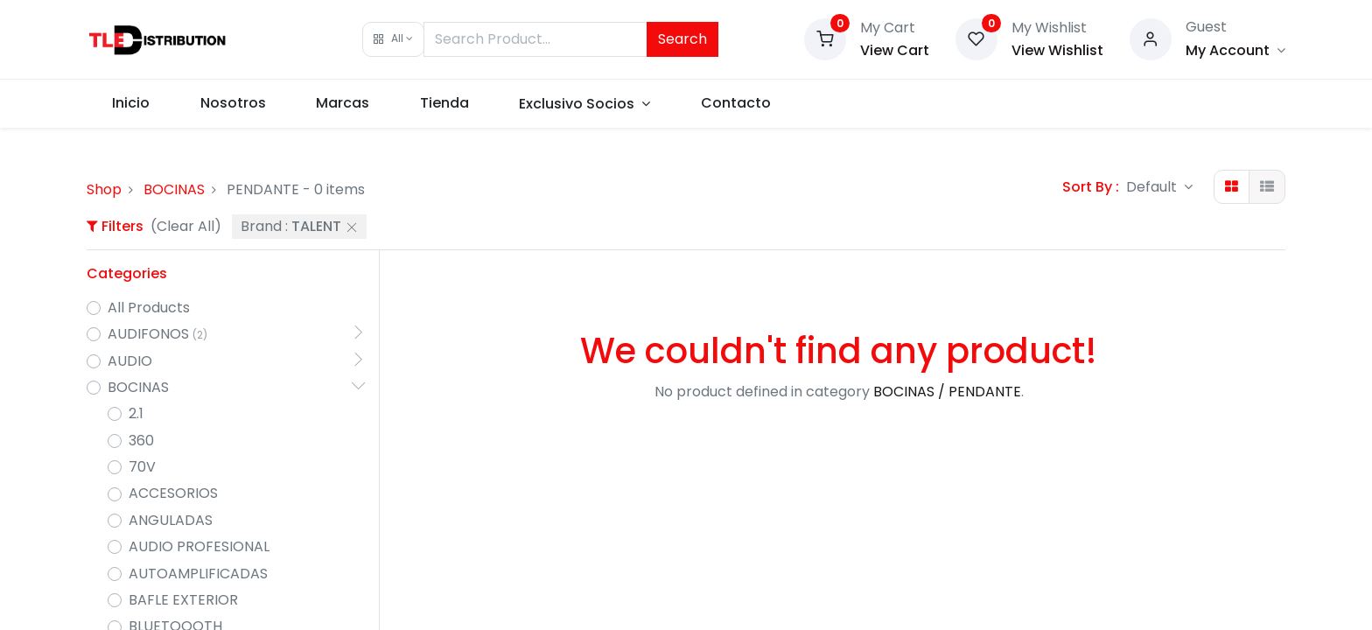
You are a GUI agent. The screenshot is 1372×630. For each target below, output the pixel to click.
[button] (393, 39)
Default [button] (1153, 187)
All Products (149, 308)
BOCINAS (174, 189)
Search (682, 39)
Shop (104, 189)
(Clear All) (185, 226)
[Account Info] (1235, 50)
